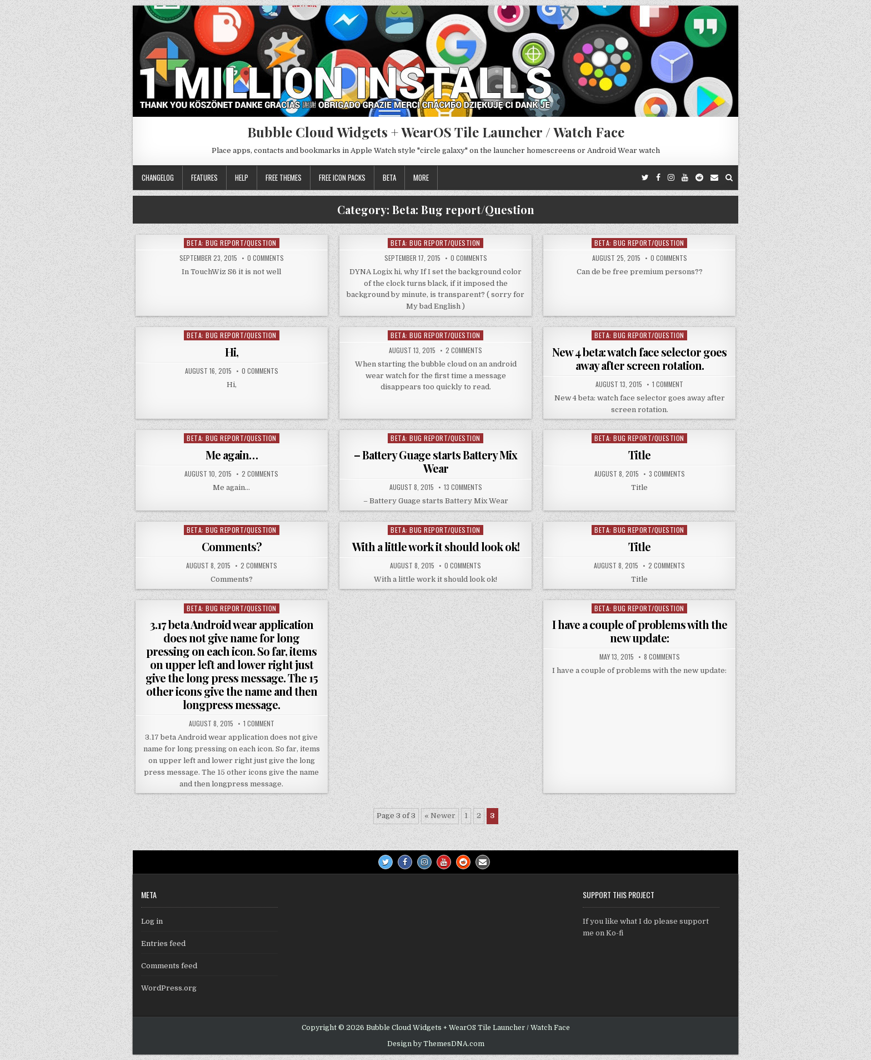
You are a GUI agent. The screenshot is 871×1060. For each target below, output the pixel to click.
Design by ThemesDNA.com (435, 1044)
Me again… (232, 454)
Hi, (231, 351)
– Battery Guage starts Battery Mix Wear (435, 461)
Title (639, 454)
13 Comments (463, 487)
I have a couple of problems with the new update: (639, 631)
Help (241, 177)
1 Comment (667, 384)
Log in (152, 921)
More (421, 177)
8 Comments (662, 656)
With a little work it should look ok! (435, 546)
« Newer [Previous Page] (439, 815)
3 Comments (667, 473)
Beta (389, 177)
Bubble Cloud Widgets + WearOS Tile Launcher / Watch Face (435, 132)
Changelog (158, 177)
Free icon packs (342, 177)
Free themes (284, 177)
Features (204, 177)
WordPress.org (169, 988)
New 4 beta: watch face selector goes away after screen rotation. (639, 358)
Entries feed (163, 943)
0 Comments (265, 258)
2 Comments (463, 350)
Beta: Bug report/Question (232, 242)
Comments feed (169, 966)
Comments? (232, 546)
